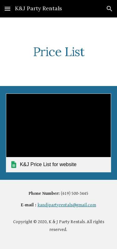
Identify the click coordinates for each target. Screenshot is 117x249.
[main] (58, 51)
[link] (58, 132)
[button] (7, 8)
